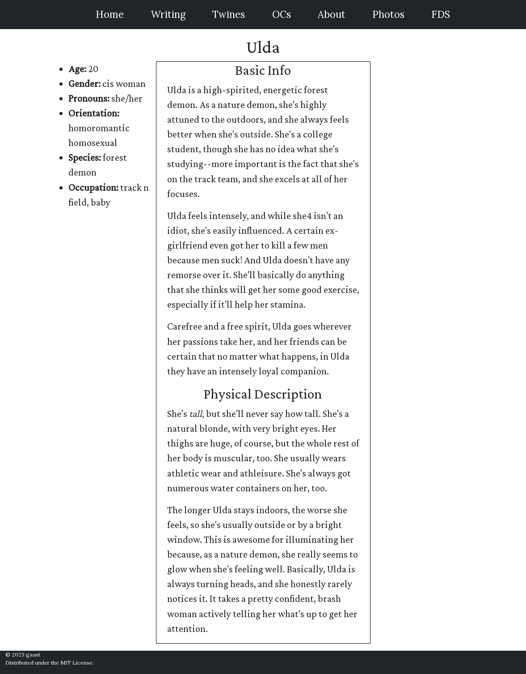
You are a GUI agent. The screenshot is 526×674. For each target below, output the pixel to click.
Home (110, 14)
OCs (281, 14)
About (331, 14)
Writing (168, 14)
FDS (440, 14)
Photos (388, 14)
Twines (228, 14)
